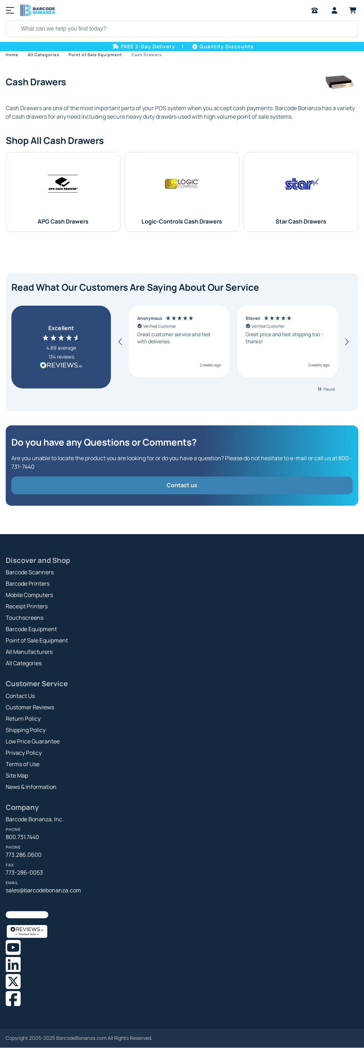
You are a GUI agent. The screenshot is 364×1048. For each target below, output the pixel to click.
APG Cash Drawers (63, 221)
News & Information (31, 787)
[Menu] (10, 10)
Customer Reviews (30, 707)
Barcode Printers (27, 583)
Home (12, 54)
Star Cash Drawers (300, 221)
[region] (233, 342)
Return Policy (23, 718)
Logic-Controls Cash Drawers (181, 221)
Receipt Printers (27, 606)
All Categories (43, 54)
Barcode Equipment (31, 629)
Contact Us (20, 696)
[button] (120, 341)
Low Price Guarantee (33, 741)
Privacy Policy (24, 753)
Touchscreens (24, 618)
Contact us (182, 485)
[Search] (12, 28)
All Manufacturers (29, 652)
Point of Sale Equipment (95, 54)
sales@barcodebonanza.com (43, 890)
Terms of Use (22, 764)
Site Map (17, 775)
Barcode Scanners (30, 572)
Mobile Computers (29, 595)
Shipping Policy (26, 730)
